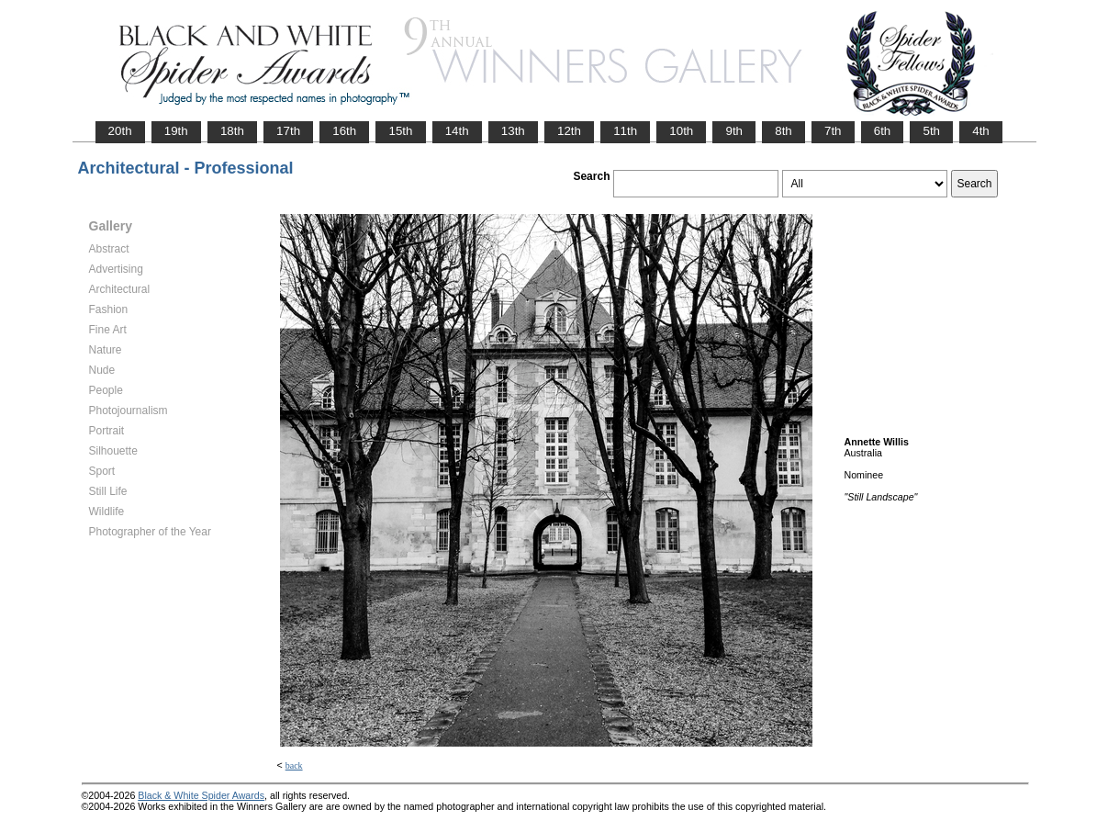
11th (625, 131)
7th (833, 131)
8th (783, 131)
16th (344, 131)
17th (288, 131)
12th (569, 131)
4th (981, 131)
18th (232, 131)
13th (513, 131)
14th (457, 131)
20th (120, 131)
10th (681, 131)
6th (882, 131)
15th (400, 131)
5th (931, 131)
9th (734, 131)
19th (176, 131)
